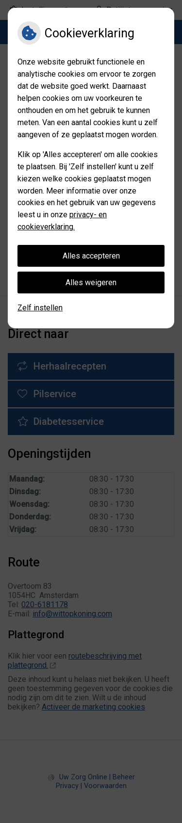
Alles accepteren (91, 255)
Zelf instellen (40, 307)
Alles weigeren (91, 282)
